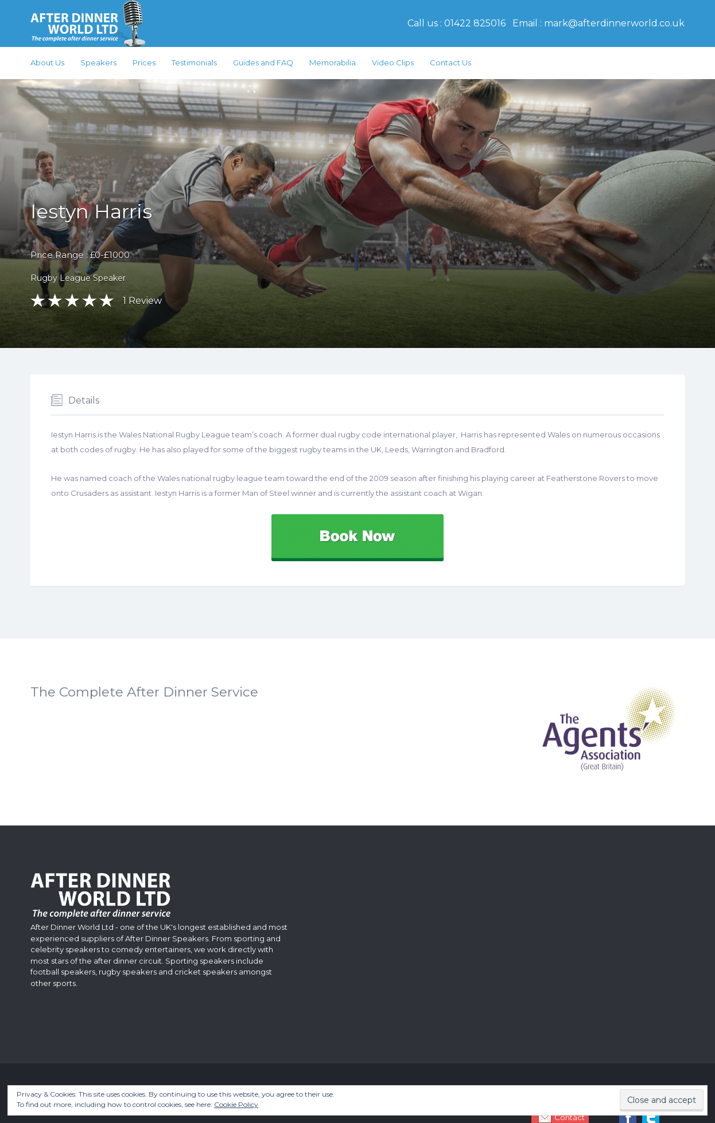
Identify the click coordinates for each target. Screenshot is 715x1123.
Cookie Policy (236, 1104)
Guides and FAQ (263, 62)
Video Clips (393, 62)
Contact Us (450, 62)
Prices (144, 62)
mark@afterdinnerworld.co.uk (614, 23)
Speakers (98, 62)
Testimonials (194, 62)
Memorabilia (332, 62)
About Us (47, 62)
